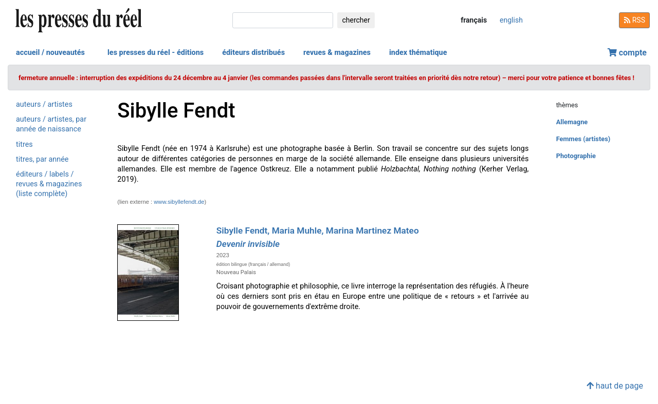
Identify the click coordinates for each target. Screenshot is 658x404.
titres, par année (42, 159)
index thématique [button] (418, 52)
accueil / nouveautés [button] (50, 52)
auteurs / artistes (44, 104)
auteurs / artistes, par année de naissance (51, 124)
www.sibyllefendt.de (179, 202)
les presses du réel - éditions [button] (155, 52)
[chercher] (282, 20)
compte (627, 52)
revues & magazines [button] (337, 52)
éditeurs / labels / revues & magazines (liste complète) (49, 184)
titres (24, 144)
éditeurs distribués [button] (253, 52)
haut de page (615, 386)
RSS (634, 20)
